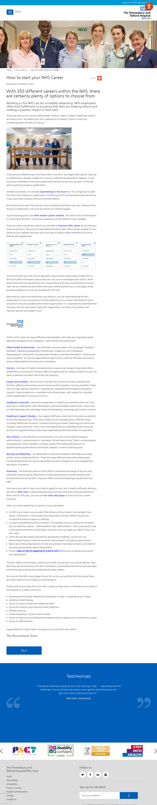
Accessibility (11, 750)
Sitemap (10, 762)
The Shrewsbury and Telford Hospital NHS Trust (137, 12)
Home (9, 70)
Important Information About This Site (76, 795)
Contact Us (11, 766)
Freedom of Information (17, 758)
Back (24, 650)
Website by (143, 795)
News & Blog (21, 70)
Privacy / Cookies (13, 754)
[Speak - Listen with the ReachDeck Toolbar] (149, 6)
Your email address (91, 762)
